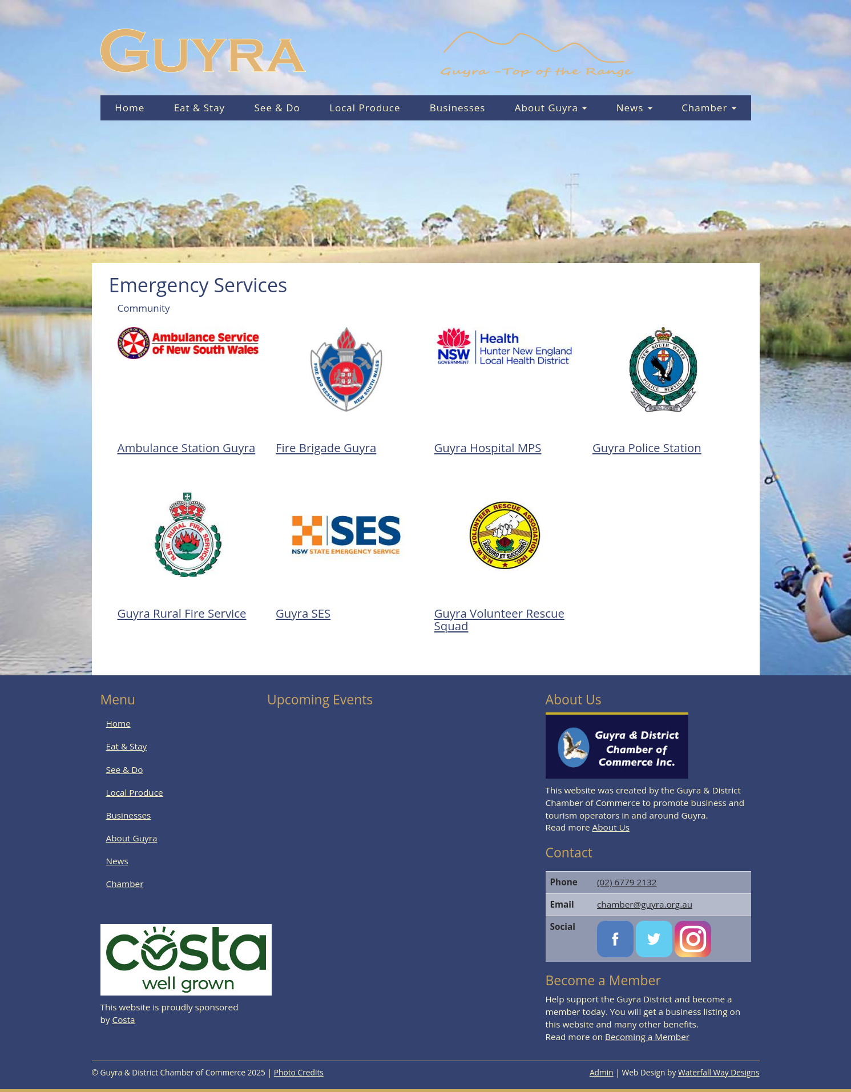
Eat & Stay (199, 107)
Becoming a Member (647, 1036)
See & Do (277, 107)
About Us (611, 827)
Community (144, 308)
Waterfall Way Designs (719, 1072)
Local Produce (364, 107)
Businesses (458, 107)
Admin (602, 1072)
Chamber (708, 107)
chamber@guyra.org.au (644, 904)
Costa (123, 1019)
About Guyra (551, 107)
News (634, 107)
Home (129, 107)
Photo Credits (299, 1072)
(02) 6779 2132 (626, 882)
